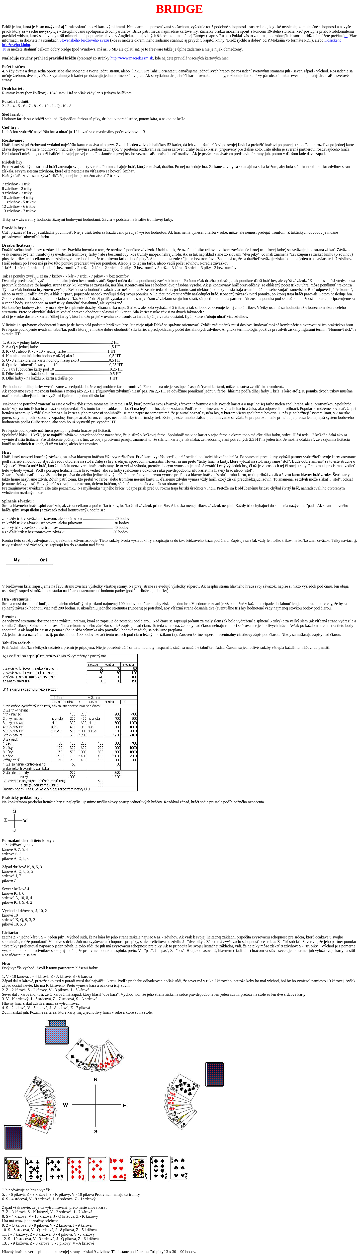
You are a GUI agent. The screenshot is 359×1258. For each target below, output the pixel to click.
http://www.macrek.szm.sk (131, 58)
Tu (4, 49)
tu (345, 36)
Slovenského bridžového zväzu (84, 40)
